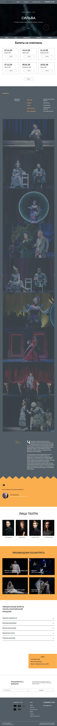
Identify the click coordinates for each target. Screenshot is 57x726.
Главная (23, 12)
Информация (26, 37)
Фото (16, 37)
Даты (6, 37)
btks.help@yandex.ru (47, 705)
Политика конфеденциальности (8, 724)
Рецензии (38, 37)
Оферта (31, 711)
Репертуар (26, 1)
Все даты (28, 79)
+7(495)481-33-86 (49, 2)
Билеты (28, 28)
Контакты (32, 713)
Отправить (41, 690)
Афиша (18, 1)
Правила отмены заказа (35, 716)
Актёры (50, 37)
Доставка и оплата (36, 1)
